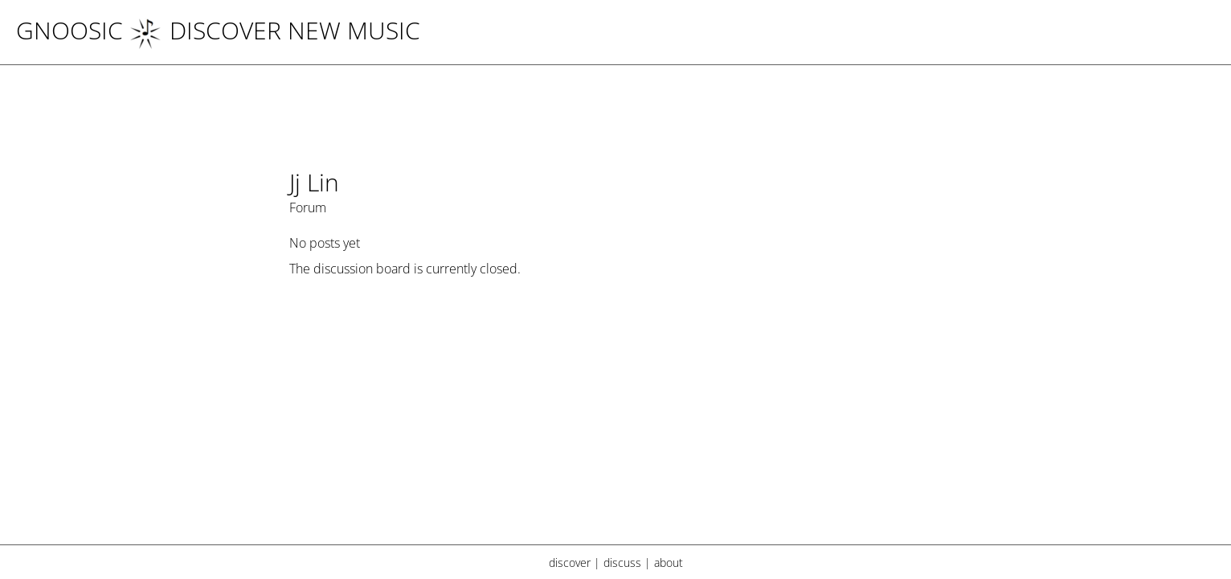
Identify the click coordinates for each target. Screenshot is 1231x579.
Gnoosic (69, 30)
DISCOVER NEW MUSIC (274, 30)
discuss (622, 562)
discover (570, 562)
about (668, 562)
